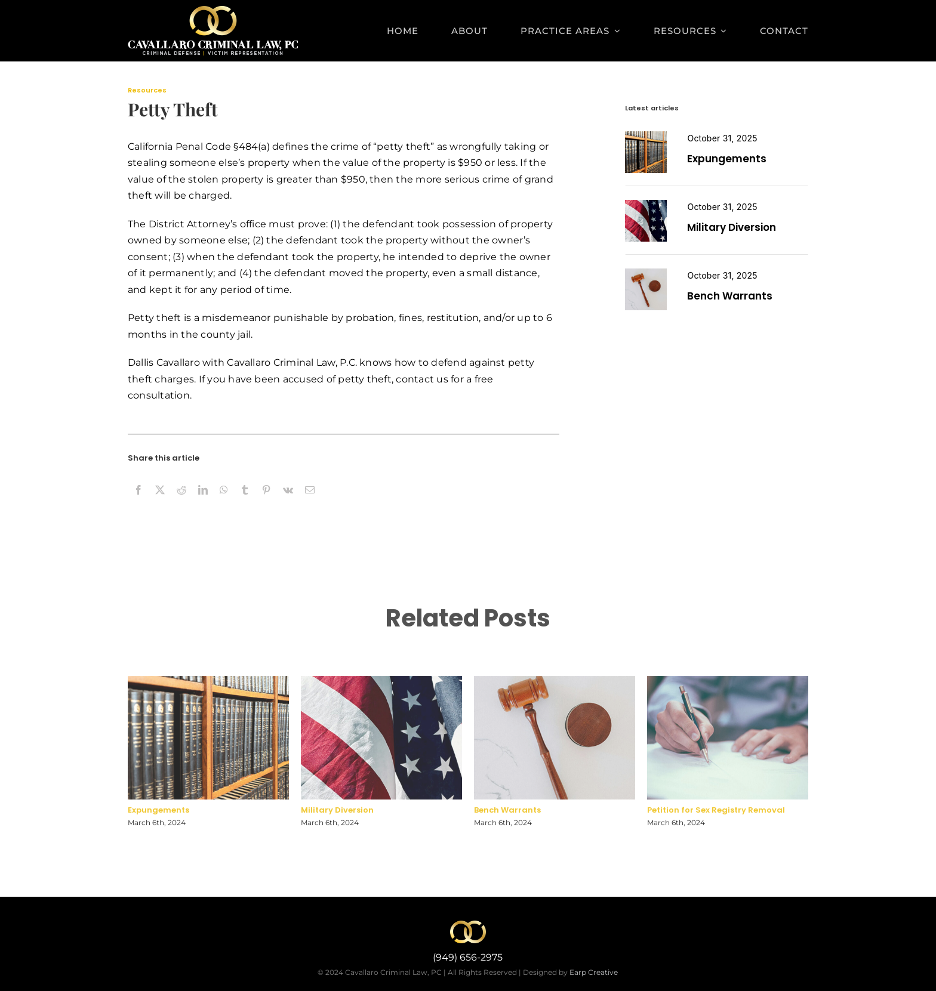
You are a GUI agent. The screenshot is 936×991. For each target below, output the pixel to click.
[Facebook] (138, 503)
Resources (147, 90)
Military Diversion (731, 227)
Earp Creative (593, 972)
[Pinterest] (266, 503)
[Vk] (288, 503)
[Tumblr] (244, 503)
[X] (160, 503)
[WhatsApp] (224, 503)
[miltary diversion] (646, 204)
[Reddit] (181, 503)
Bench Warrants (729, 296)
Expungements (726, 159)
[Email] (310, 503)
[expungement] (646, 135)
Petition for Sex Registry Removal (716, 814)
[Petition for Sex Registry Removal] (646, 273)
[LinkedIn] (203, 503)
